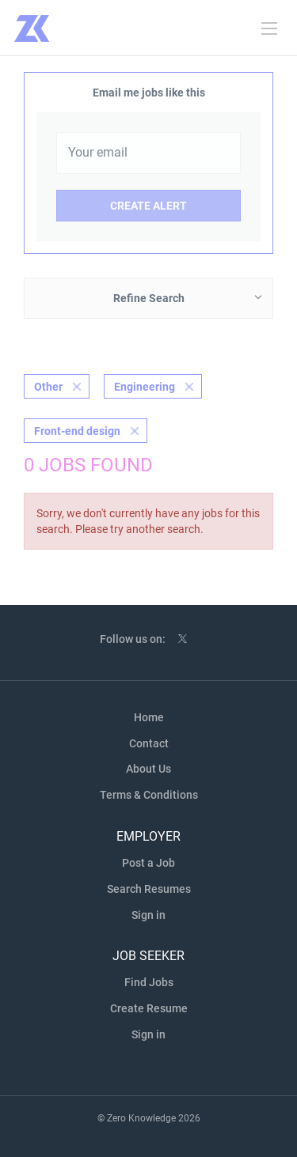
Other (48, 386)
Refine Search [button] (149, 298)
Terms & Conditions (149, 794)
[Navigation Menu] (269, 28)
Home (149, 717)
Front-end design (77, 431)
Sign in (148, 915)
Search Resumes (149, 889)
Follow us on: (133, 639)
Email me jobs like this (149, 92)
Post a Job (148, 862)
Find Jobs (148, 982)
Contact (149, 743)
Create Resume (149, 1008)
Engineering (144, 386)
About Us (148, 768)
